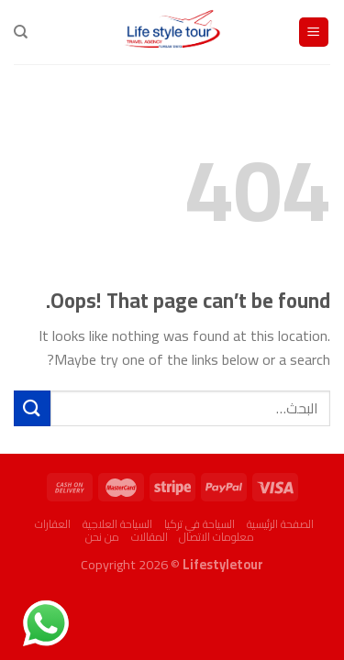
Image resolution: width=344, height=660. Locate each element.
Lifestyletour (223, 564)
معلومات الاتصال (216, 536)
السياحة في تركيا (199, 523)
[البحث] (21, 32)
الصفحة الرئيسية (280, 523)
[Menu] (314, 32)
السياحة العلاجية (117, 523)
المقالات (149, 536)
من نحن (102, 536)
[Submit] (32, 408)
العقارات (53, 523)
